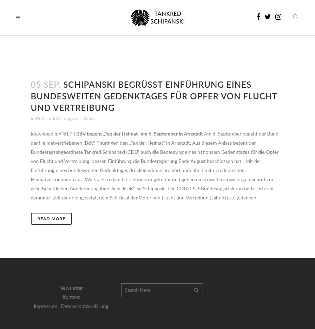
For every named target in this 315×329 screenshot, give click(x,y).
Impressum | (47, 306)
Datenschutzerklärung (85, 306)
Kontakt (71, 297)
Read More (52, 218)
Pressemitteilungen (56, 118)
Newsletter (71, 288)
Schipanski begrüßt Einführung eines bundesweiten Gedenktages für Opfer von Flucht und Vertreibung (154, 96)
